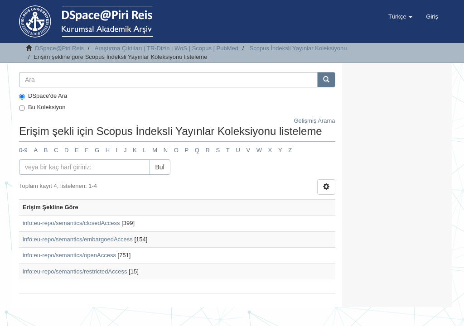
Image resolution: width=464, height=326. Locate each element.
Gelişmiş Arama (314, 120)
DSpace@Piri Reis (59, 48)
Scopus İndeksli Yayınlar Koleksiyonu (298, 48)
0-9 (23, 150)
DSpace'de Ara (43, 96)
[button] (400, 16)
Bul (159, 167)
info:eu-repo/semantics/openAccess (69, 255)
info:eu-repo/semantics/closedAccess (71, 223)
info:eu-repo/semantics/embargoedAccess (78, 239)
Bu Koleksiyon (42, 107)
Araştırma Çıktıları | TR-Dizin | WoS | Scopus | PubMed (166, 48)
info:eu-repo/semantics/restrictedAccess (75, 271)
